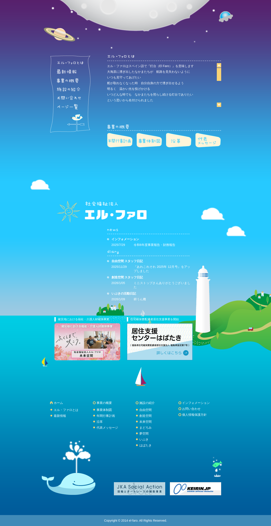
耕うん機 (140, 299)
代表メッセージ (107, 427)
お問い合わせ (191, 408)
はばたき (145, 445)
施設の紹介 (147, 403)
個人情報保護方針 (194, 414)
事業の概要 (104, 403)
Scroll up (219, 65)
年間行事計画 (106, 416)
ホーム (58, 403)
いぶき (144, 439)
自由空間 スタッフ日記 (127, 261)
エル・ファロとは (66, 410)
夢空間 (144, 433)
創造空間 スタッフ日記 (127, 277)
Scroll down (219, 104)
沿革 (100, 421)
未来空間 (145, 421)
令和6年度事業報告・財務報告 (154, 245)
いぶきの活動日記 (123, 293)
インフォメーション (125, 239)
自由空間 (145, 410)
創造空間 (145, 416)
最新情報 (60, 416)
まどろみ (145, 427)
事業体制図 (104, 410)
